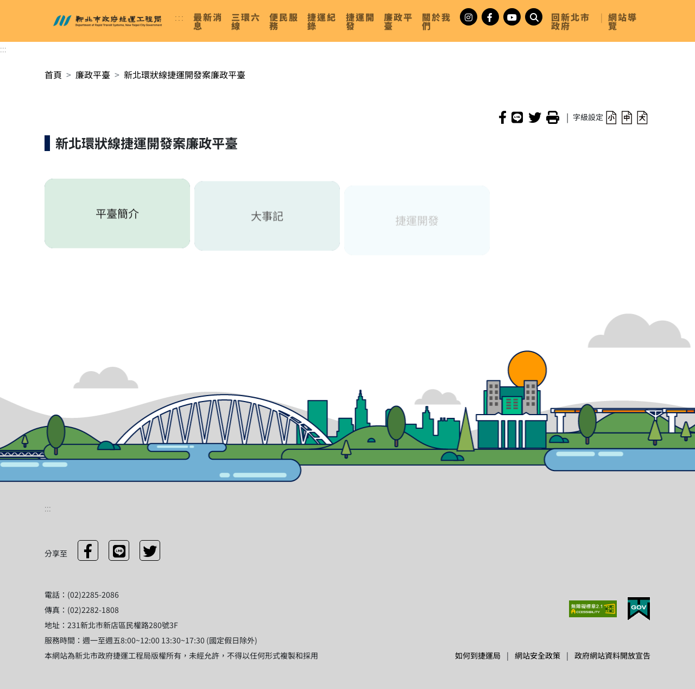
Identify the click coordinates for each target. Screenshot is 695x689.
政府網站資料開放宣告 (612, 655)
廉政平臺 (92, 74)
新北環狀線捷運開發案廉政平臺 (184, 74)
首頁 (53, 74)
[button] (611, 116)
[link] (208, 21)
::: (180, 16)
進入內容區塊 (26, 6)
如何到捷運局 (478, 655)
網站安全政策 (537, 655)
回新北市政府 (570, 21)
